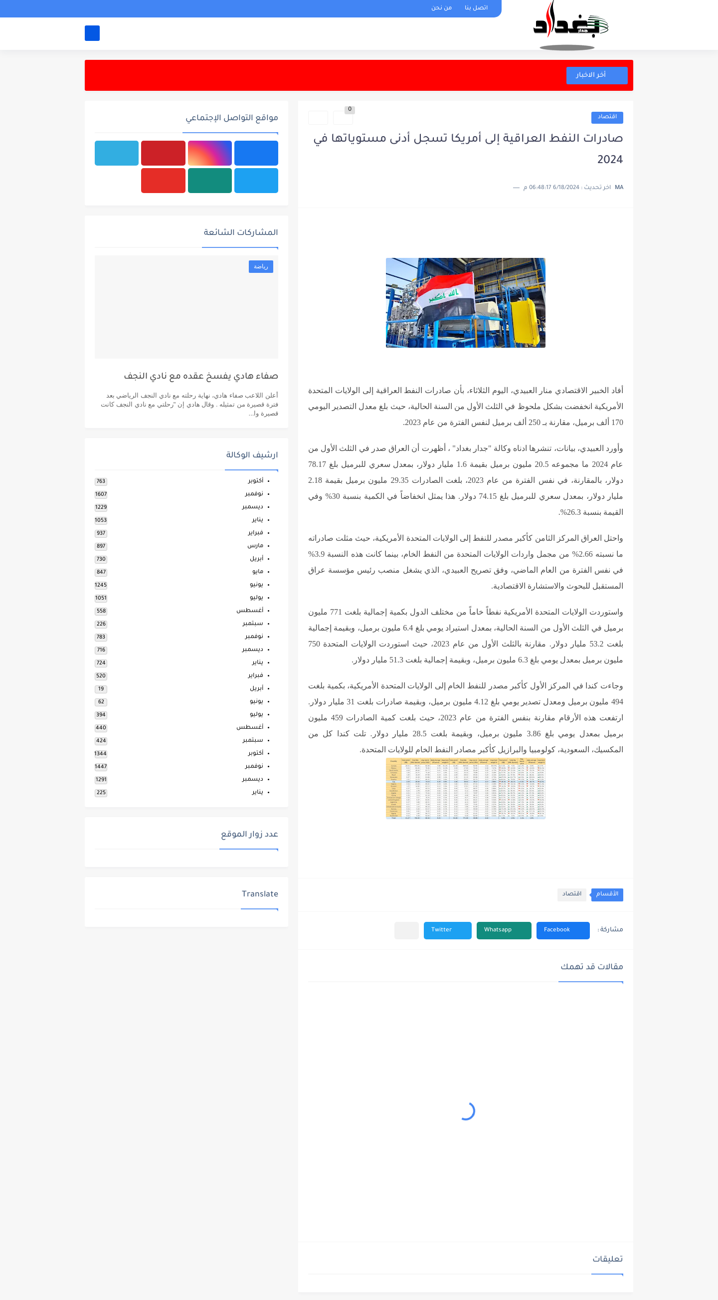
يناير (257, 520)
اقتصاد (607, 117)
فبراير (255, 533)
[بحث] (92, 33)
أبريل (256, 559)
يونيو (256, 585)
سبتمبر (253, 624)
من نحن (441, 8)
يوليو (256, 598)
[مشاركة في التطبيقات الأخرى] (406, 930)
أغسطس (249, 611)
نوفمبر (254, 494)
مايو (257, 572)
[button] (563, 930)
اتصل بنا (476, 8)
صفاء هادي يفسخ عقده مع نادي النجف (201, 377)
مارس (255, 546)
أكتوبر (255, 481)
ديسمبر (252, 507)
